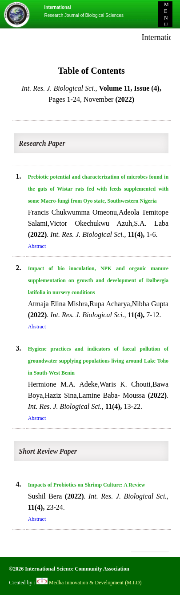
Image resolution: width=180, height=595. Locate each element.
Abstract (37, 246)
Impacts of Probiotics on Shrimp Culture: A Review (86, 485)
